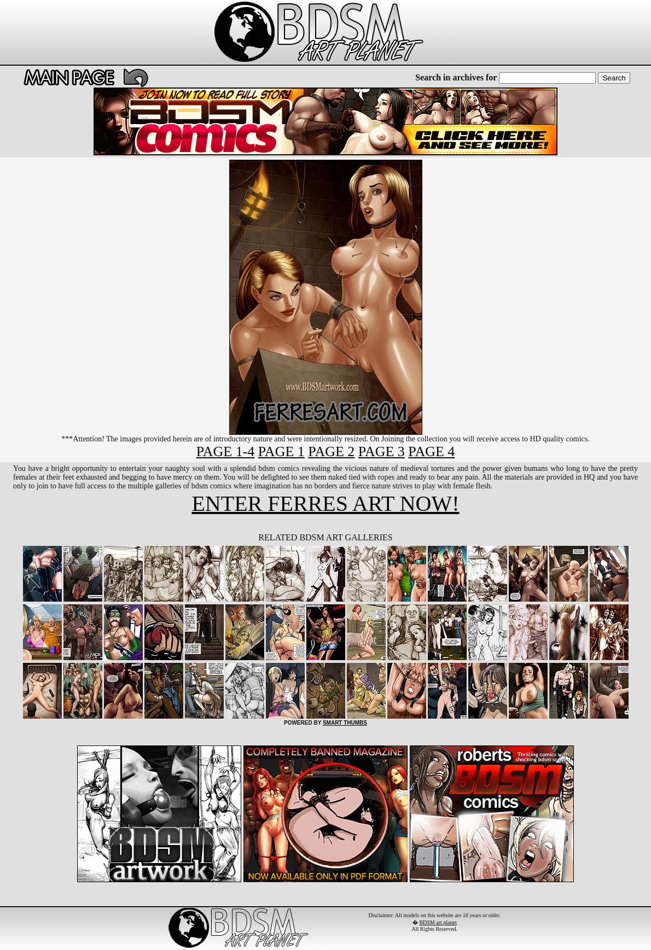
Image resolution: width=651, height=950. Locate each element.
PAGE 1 (281, 451)
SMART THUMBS (345, 723)
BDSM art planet (437, 922)
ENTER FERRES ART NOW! (325, 503)
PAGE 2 (331, 451)
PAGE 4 (431, 451)
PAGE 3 (381, 451)
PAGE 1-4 (225, 451)
